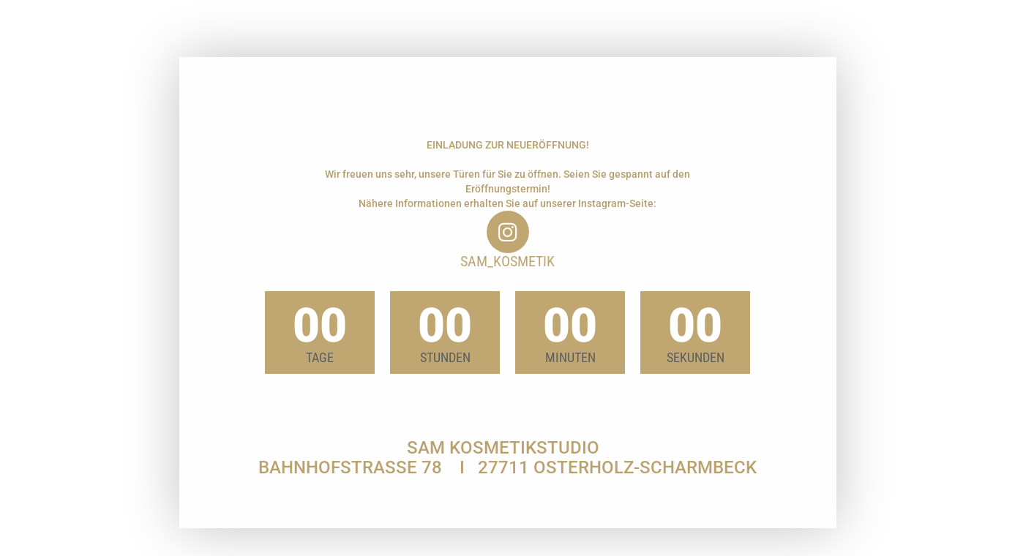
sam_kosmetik (507, 261)
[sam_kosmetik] (508, 232)
